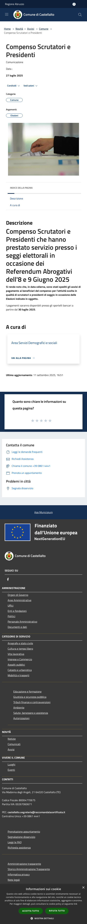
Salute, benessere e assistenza (30, 713)
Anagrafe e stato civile (20, 643)
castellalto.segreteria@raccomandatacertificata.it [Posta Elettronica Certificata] (36, 812)
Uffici (11, 606)
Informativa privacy (19, 874)
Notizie (12, 739)
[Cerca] (80, 15)
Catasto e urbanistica (20, 670)
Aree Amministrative (19, 600)
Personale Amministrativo (22, 622)
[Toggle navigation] (7, 14)
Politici (11, 616)
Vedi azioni (31, 86)
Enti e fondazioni (17, 611)
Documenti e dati (17, 627)
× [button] (83, 887)
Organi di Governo (18, 595)
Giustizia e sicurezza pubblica (29, 697)
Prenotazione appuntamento (24, 832)
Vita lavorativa (16, 654)
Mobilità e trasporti (18, 675)
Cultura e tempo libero (20, 649)
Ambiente (18, 708)
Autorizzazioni (21, 718)
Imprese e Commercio (20, 659)
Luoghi (11, 764)
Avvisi (30, 29)
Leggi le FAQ (15, 842)
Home (7, 29)
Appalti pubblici (16, 665)
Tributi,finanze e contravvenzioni (31, 702)
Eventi (11, 770)
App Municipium (43, 512)
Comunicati (14, 744)
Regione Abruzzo (14, 4)
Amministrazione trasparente (24, 864)
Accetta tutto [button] (30, 910)
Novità (19, 29)
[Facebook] (8, 579)
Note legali (14, 880)
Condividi (14, 86)
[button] (43, 918)
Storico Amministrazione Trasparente (29, 869)
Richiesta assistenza (19, 848)
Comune (43, 29)
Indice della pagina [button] (21, 187)
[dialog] (43, 904)
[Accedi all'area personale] (74, 4)
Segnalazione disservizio (21, 837)
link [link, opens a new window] (75, 903)
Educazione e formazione (27, 691)
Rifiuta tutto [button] (57, 910)
